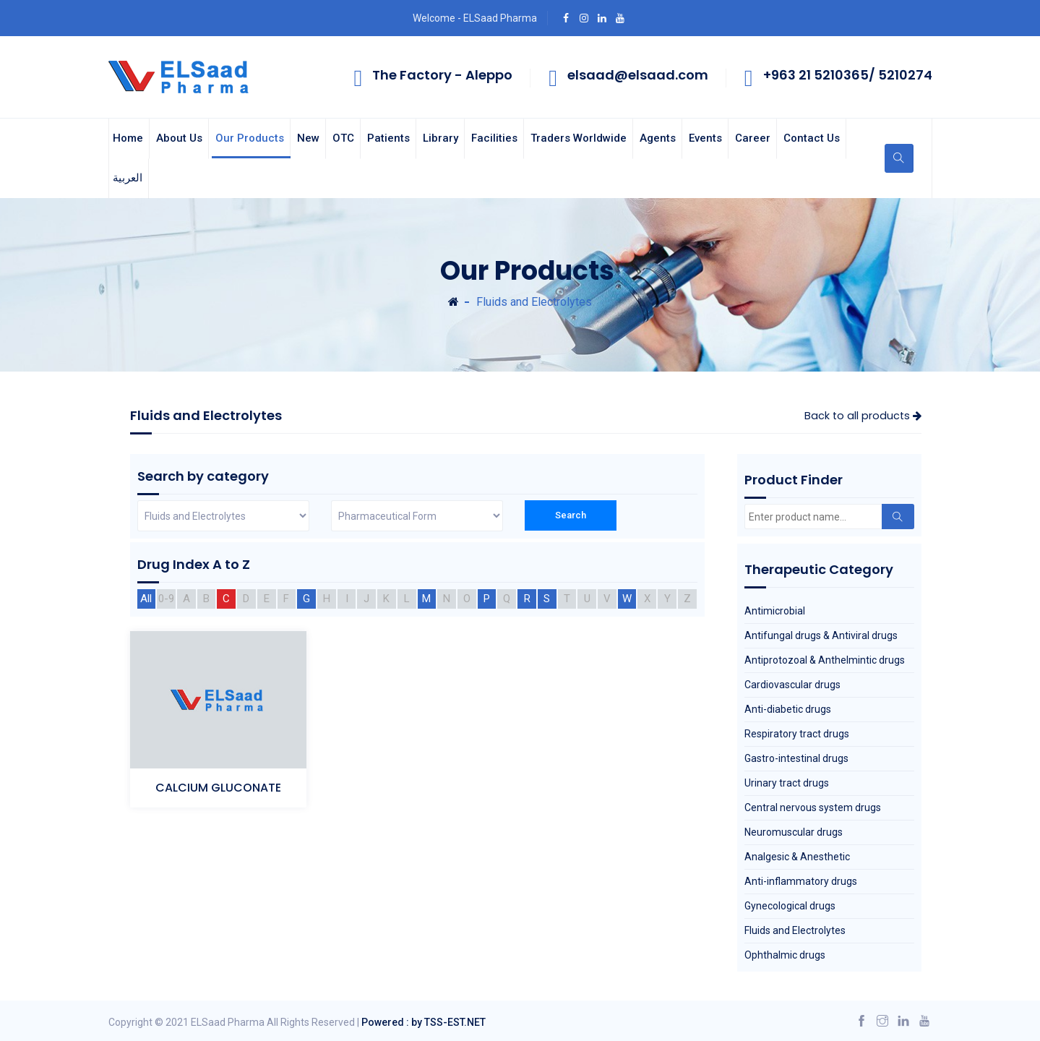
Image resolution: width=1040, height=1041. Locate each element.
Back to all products (862, 415)
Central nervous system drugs (812, 807)
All (146, 598)
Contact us (811, 138)
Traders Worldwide (578, 138)
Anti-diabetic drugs (787, 709)
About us (179, 138)
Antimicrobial (774, 611)
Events (705, 138)
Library (440, 138)
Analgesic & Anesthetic (797, 856)
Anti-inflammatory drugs (800, 881)
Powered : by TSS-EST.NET (423, 1022)
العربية (127, 178)
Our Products (249, 138)
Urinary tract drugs (786, 783)
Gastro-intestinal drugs (796, 758)
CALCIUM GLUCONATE (218, 787)
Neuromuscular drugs (793, 832)
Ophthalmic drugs (784, 955)
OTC (343, 138)
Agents (658, 138)
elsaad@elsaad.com (637, 75)
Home (128, 138)
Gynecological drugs (789, 906)
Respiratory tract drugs (796, 734)
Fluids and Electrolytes (795, 930)
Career (752, 138)
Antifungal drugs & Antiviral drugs (821, 635)
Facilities (494, 138)
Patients (388, 138)
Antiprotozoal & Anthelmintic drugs (824, 660)
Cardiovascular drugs (792, 684)
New (308, 138)
